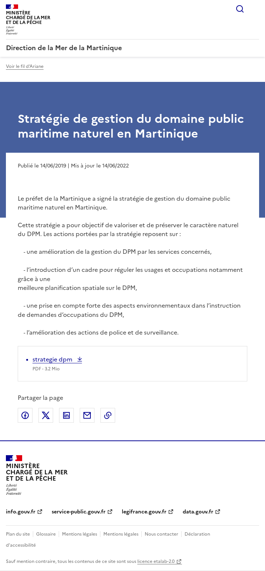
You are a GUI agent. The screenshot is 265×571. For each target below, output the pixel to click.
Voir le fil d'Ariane (25, 66)
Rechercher (240, 8)
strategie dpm (53, 359)
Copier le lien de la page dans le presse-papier (107, 415)
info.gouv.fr (20, 512)
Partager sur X (45, 415)
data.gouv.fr (198, 512)
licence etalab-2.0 (156, 561)
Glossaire (46, 534)
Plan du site (18, 534)
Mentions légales (79, 534)
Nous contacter (161, 534)
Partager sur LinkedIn (66, 415)
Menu (254, 8)
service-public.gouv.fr (79, 512)
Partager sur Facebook (25, 415)
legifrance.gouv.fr (144, 512)
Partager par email (87, 415)
